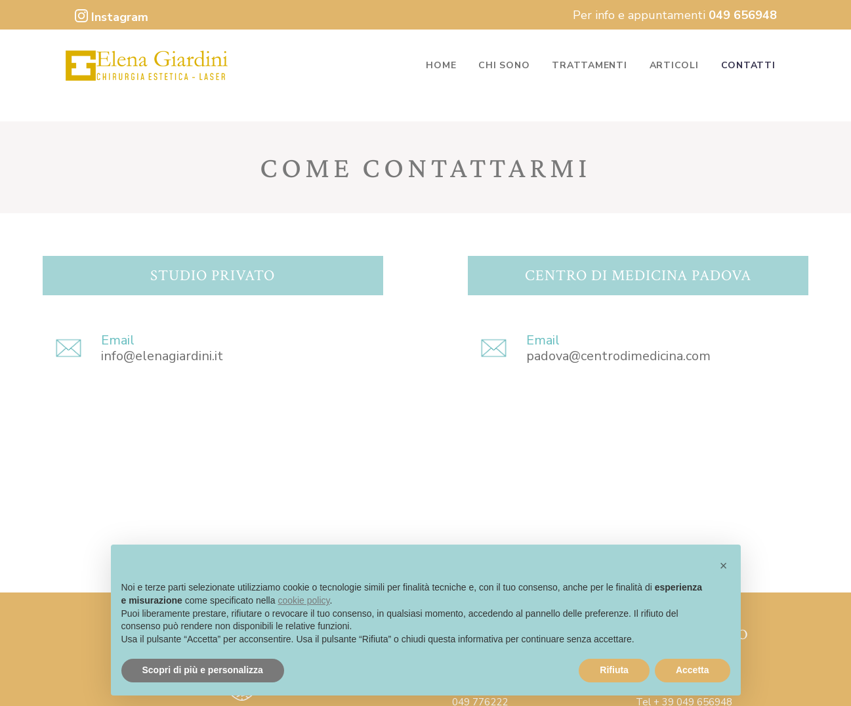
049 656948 (743, 15)
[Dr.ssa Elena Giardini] (213, 479)
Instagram (111, 17)
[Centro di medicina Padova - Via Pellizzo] (638, 479)
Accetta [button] (692, 670)
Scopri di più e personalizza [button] (202, 670)
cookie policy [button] (303, 600)
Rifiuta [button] (614, 670)
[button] (723, 565)
